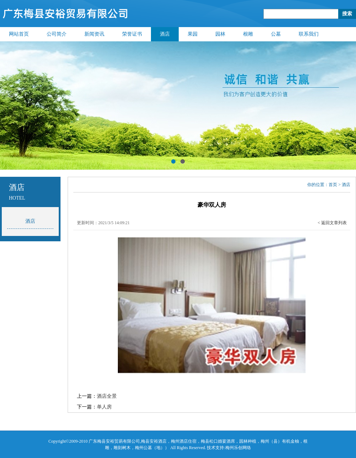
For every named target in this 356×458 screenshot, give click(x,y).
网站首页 (19, 34)
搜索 (347, 13)
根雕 (248, 34)
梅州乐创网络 (238, 447)
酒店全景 (107, 396)
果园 (193, 34)
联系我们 (309, 34)
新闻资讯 (94, 34)
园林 (220, 34)
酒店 (165, 34)
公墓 (276, 34)
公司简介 (57, 34)
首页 (333, 184)
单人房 (104, 407)
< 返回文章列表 (332, 222)
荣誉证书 (132, 34)
